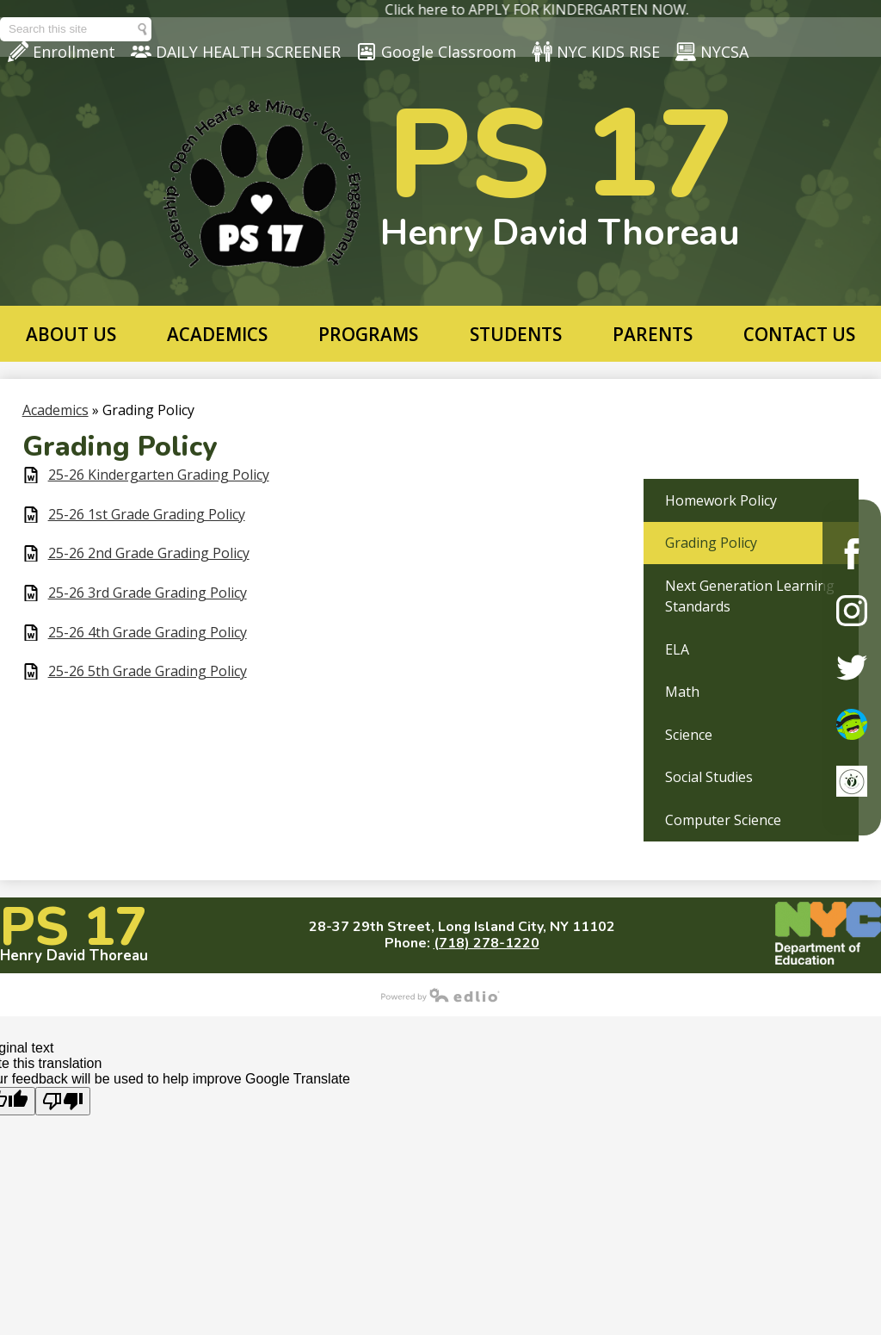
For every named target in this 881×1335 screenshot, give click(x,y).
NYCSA (712, 51)
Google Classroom (436, 51)
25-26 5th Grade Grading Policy (147, 671)
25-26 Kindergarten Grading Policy (158, 475)
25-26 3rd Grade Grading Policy (147, 593)
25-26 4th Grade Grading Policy (147, 632)
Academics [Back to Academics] (55, 409)
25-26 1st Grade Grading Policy (146, 514)
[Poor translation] (62, 1101)
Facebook (851, 553)
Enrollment (61, 51)
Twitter (851, 667)
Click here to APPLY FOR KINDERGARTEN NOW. (558, 9)
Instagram (851, 610)
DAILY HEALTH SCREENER (236, 51)
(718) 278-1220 (486, 943)
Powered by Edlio (440, 994)
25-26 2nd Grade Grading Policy (149, 553)
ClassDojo (851, 724)
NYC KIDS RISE (596, 51)
